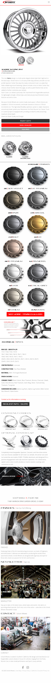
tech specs (25, 129)
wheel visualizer (25, 125)
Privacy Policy (26, 670)
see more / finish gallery (25, 314)
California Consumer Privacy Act (40, 670)
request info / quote (15, 404)
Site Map (18, 670)
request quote (25, 121)
